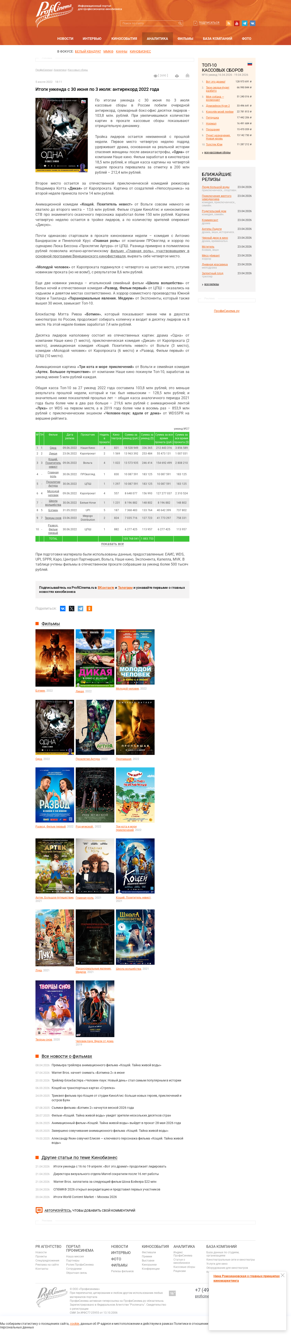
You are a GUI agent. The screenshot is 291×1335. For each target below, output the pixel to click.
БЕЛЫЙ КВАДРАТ (88, 51)
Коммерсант (210, 220)
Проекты (41, 1256)
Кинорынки (149, 1264)
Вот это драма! (215, 81)
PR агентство (48, 1246)
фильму (118, 251)
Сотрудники (74, 1268)
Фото (246, 39)
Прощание (213, 129)
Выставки (148, 1260)
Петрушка (212, 117)
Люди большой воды (215, 187)
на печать (177, 76)
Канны (121, 51)
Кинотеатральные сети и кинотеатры (230, 1259)
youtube (236, 23)
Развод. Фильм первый (53, 529)
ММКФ (108, 51)
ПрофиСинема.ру (227, 311)
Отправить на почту (187, 75)
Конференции (151, 1268)
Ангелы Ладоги (212, 229)
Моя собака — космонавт (215, 98)
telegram (244, 23)
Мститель (208, 246)
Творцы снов (53, 518)
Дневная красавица (215, 264)
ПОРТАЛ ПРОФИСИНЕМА (79, 1248)
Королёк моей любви (219, 111)
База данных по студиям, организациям (222, 1254)
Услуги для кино (217, 1263)
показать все (112, 544)
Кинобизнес (140, 51)
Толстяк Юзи (214, 144)
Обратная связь (76, 1272)
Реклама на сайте (47, 1264)
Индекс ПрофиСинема (182, 1254)
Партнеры (72, 1260)
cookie (74, 1323)
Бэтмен (53, 510)
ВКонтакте (106, 588)
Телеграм (125, 588)
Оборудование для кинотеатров (227, 1267)
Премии (147, 1256)
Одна (53, 447)
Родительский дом (214, 211)
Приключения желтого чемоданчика (216, 197)
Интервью (92, 39)
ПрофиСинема (43, 70)
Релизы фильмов (122, 1271)
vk (252, 23)
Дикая (53, 453)
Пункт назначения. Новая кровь (218, 137)
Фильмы (185, 39)
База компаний (217, 39)
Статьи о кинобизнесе (181, 1261)
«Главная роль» (139, 251)
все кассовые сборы (217, 152)
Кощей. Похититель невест (53, 463)
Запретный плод (212, 273)
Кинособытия (124, 39)
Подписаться (209, 22)
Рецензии (179, 1271)
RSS (228, 23)
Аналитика (157, 39)
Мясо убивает (211, 255)
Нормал (211, 123)
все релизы (211, 284)
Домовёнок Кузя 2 (218, 105)
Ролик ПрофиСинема (80, 1264)
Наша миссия (75, 1256)
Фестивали (149, 1252)
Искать (180, 23)
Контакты (41, 1268)
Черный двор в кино (215, 237)
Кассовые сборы (78, 70)
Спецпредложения (47, 1260)
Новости (65, 39)
